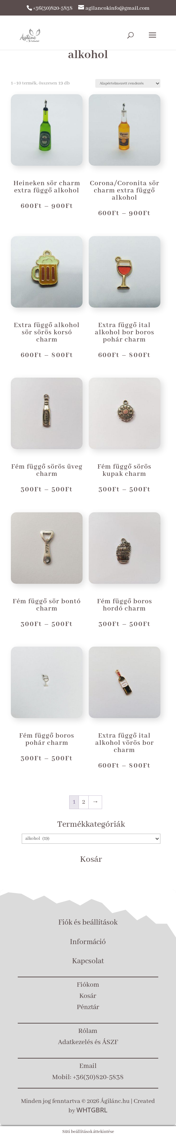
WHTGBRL (92, 1110)
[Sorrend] (127, 83)
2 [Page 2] (83, 802)
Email (88, 1066)
